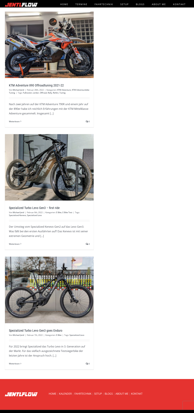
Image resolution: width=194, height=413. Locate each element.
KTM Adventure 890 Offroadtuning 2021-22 (36, 85)
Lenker (36, 92)
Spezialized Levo (34, 215)
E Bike (59, 212)
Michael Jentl (18, 90)
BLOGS (109, 393)
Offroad (43, 92)
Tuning (62, 92)
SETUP (98, 393)
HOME (52, 393)
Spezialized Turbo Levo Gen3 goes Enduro (35, 330)
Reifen (55, 92)
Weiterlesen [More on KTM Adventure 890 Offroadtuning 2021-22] (14, 121)
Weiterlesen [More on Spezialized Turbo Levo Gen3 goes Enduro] (14, 363)
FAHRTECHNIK (82, 393)
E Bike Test (67, 212)
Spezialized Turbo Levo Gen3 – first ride (34, 208)
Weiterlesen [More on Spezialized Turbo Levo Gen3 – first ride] (14, 244)
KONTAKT (137, 393)
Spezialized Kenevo (17, 215)
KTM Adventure (64, 90)
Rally (50, 92)
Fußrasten (27, 92)
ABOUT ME (122, 393)
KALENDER (65, 393)
